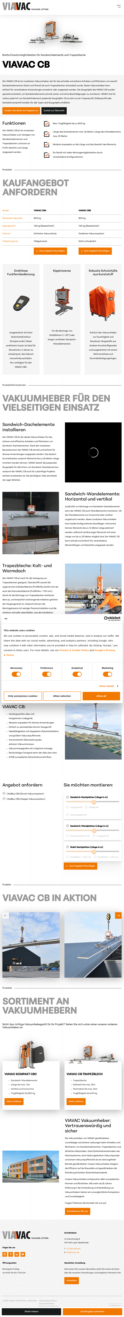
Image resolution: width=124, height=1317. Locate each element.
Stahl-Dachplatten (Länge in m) (86, 847)
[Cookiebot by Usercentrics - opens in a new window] (106, 618)
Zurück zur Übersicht (54, 111)
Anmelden (72, 1281)
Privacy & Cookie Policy (74, 650)
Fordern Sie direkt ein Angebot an (21, 111)
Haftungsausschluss (48, 1301)
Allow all (101, 696)
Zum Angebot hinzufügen (52, 251)
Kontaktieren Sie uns (77, 1211)
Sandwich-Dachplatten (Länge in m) (89, 797)
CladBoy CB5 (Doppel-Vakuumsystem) (26, 799)
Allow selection (62, 696)
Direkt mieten (31, 1312)
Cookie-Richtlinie (46, 1304)
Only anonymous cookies (22, 696)
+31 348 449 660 (73, 1249)
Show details (106, 686)
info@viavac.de (72, 1252)
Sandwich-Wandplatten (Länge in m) (89, 826)
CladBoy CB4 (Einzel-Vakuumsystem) (25, 794)
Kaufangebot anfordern (92, 1312)
